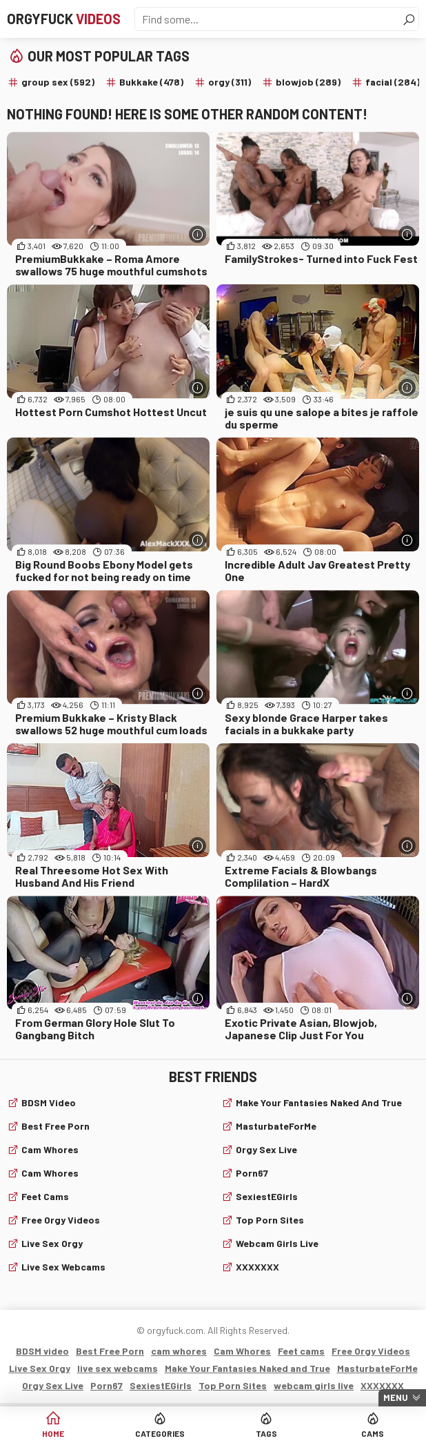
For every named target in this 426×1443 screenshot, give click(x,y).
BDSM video (48, 1102)
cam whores (50, 1149)
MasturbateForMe (276, 1126)
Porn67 (252, 1173)
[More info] (197, 234)
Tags (266, 1433)
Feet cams (45, 1196)
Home (53, 1433)
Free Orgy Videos (60, 1220)
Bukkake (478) (151, 82)
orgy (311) (229, 82)
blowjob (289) (308, 82)
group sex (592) (57, 82)
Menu (395, 1397)
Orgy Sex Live (266, 1149)
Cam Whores (50, 1173)
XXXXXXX (257, 1267)
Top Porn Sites (270, 1220)
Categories (160, 1433)
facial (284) (392, 82)
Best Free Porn (55, 1126)
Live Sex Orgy (52, 1243)
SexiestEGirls (267, 1196)
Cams (372, 1433)
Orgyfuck (64, 18)
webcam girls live (277, 1243)
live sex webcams (63, 1267)
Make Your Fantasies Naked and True (319, 1102)
